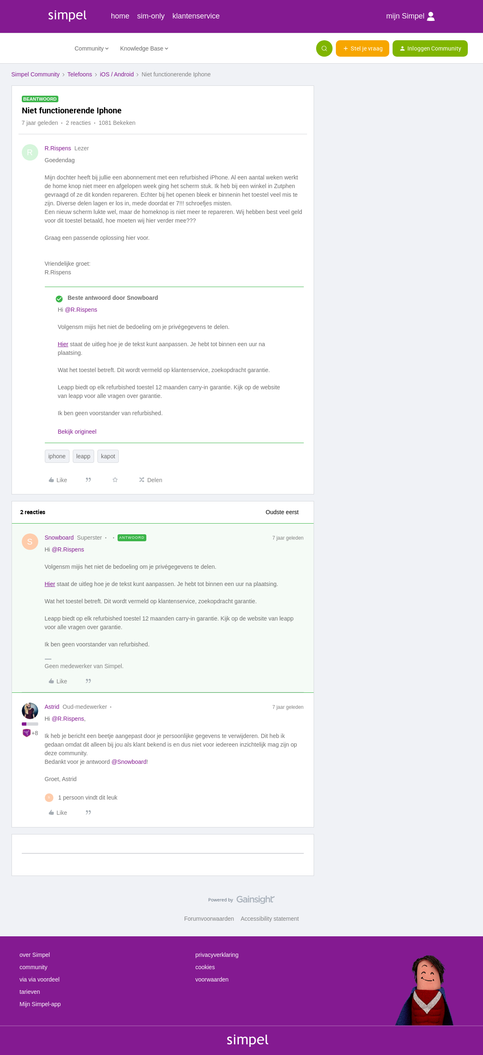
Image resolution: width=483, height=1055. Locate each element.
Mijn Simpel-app (40, 1004)
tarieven (30, 991)
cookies (205, 967)
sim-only (151, 16)
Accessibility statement (269, 918)
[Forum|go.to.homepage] (38, 48)
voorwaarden (212, 979)
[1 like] (81, 797)
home (120, 16)
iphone (57, 456)
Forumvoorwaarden (209, 918)
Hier (63, 344)
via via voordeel (40, 979)
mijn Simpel (410, 16)
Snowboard (59, 537)
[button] (362, 48)
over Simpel (35, 955)
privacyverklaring (216, 955)
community (34, 967)
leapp (83, 456)
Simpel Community (36, 74)
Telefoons (79, 74)
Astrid (52, 706)
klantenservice (196, 16)
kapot (108, 456)
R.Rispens (58, 148)
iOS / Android (117, 74)
